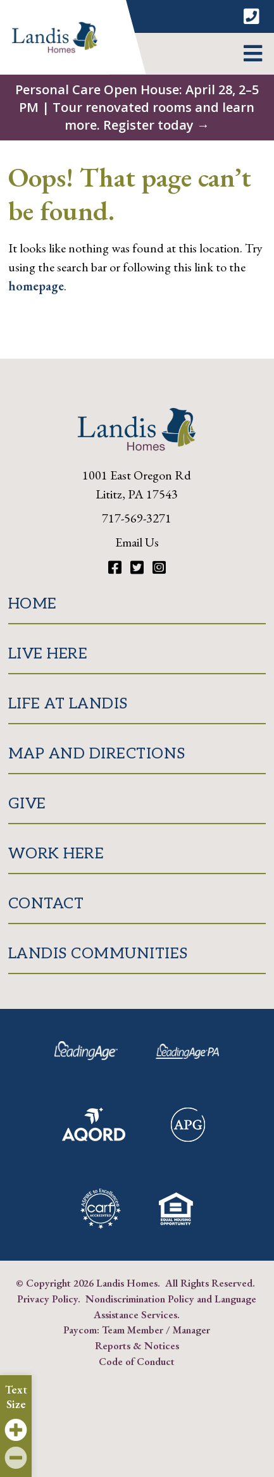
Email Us (137, 542)
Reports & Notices (137, 1345)
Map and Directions (96, 754)
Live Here (48, 654)
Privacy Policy (47, 1299)
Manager (191, 1330)
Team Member (132, 1330)
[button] (253, 54)
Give (27, 803)
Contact (46, 903)
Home (32, 604)
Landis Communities (98, 953)
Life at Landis (68, 704)
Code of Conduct (137, 1361)
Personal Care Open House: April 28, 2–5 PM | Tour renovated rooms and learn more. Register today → (137, 107)
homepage (36, 286)
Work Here (56, 853)
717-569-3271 (136, 518)
